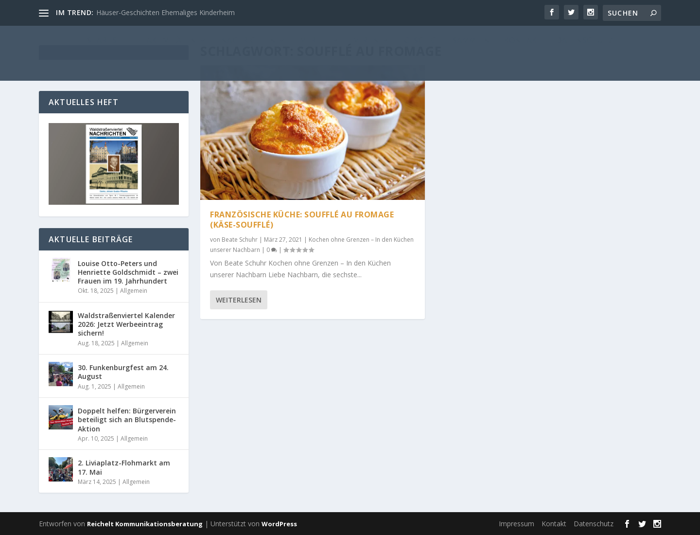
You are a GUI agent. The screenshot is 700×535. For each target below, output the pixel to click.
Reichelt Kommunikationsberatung (145, 523)
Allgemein (133, 290)
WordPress (279, 523)
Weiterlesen (239, 299)
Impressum (516, 523)
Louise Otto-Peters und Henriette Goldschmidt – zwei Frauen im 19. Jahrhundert (128, 272)
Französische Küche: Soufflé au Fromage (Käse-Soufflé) (302, 219)
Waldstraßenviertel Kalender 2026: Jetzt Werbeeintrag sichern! (126, 324)
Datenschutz (593, 523)
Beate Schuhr (240, 239)
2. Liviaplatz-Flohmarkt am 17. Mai (124, 467)
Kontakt (554, 523)
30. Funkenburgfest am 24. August (123, 372)
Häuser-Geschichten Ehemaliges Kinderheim (165, 12)
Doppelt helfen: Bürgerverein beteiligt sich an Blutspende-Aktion (127, 419)
